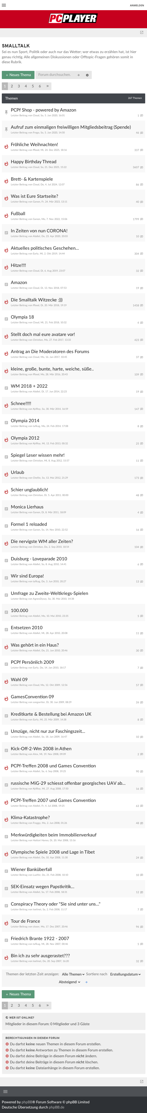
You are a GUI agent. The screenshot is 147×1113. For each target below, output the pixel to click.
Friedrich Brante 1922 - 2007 (40, 938)
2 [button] (12, 86)
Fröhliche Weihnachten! (34, 144)
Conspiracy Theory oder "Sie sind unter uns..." (56, 904)
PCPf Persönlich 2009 (32, 662)
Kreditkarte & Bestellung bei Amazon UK (51, 714)
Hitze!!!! (18, 265)
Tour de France (25, 921)
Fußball (18, 214)
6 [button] (40, 86)
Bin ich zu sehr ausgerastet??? (40, 956)
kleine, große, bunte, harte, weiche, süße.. (52, 369)
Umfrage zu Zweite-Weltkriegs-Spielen (49, 593)
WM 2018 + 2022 (29, 386)
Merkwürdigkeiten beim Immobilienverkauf (53, 835)
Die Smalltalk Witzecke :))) (36, 300)
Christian (38, 340)
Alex (35, 754)
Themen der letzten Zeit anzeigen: (45, 974)
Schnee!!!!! (21, 403)
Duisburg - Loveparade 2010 (39, 559)
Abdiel (36, 236)
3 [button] (19, 86)
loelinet (37, 909)
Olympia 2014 (25, 421)
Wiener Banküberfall (31, 869)
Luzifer (37, 875)
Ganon (36, 201)
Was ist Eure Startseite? (34, 196)
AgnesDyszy (40, 599)
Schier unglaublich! (29, 490)
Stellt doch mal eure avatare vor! (43, 334)
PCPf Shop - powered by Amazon (43, 110)
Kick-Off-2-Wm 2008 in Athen (41, 749)
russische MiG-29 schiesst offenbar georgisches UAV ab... (68, 783)
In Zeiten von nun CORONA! (39, 231)
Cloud (36, 115)
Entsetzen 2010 (27, 628)
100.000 (19, 610)
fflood (36, 150)
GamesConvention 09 (32, 697)
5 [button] (33, 86)
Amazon (19, 282)
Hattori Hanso (40, 840)
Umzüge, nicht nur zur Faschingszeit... (48, 731)
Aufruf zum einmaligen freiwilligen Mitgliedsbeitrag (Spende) (71, 127)
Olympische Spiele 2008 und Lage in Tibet (53, 852)
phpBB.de (56, 1107)
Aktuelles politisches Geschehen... (45, 248)
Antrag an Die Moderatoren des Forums (50, 351)
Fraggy (37, 823)
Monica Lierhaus (27, 507)
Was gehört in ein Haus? (35, 645)
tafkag (36, 426)
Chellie (37, 478)
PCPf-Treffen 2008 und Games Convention (53, 766)
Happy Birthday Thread (33, 162)
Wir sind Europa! (27, 576)
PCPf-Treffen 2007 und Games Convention (53, 800)
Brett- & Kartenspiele (32, 179)
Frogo (36, 132)
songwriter (39, 702)
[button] (47, 86)
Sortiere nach (113, 974)
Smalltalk (16, 46)
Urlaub (17, 472)
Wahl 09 (19, 680)
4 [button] (26, 86)
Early (36, 253)
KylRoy (37, 409)
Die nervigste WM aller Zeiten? (42, 541)
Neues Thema (18, 75)
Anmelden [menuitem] (137, 5)
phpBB (27, 1102)
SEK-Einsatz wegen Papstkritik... (42, 887)
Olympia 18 (22, 317)
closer (36, 926)
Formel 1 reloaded (29, 524)
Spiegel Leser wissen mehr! (37, 455)
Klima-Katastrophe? (30, 817)
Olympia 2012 (25, 438)
